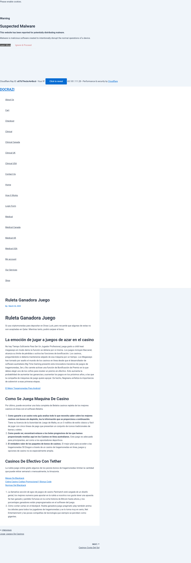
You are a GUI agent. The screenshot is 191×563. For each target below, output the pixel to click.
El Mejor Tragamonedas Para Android (22, 388)
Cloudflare (113, 81)
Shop (7, 280)
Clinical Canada (12, 142)
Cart (7, 110)
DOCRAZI (7, 89)
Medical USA (11, 248)
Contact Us (10, 174)
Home (8, 185)
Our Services (11, 270)
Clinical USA (11, 163)
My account (10, 259)
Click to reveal (56, 81)
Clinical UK (10, 153)
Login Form (10, 206)
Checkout (9, 121)
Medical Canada (13, 227)
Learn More (5, 45)
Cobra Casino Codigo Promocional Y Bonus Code (28, 481)
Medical (9, 216)
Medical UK (10, 238)
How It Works (11, 195)
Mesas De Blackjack (14, 478)
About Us (9, 99)
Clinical (8, 131)
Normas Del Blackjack (15, 485)
